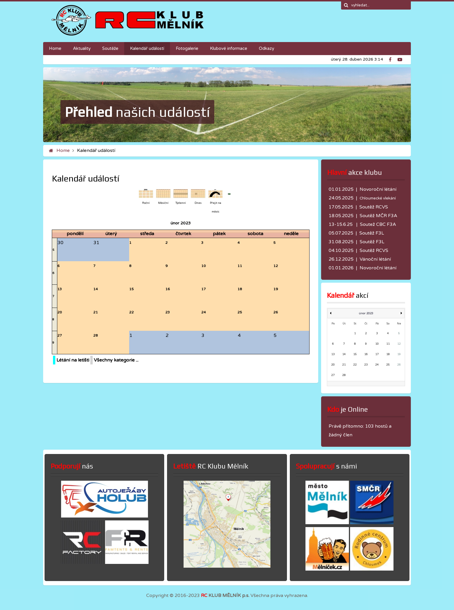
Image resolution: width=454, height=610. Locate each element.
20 (59, 312)
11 (239, 266)
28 (95, 335)
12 (275, 266)
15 (131, 289)
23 (167, 312)
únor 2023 (366, 313)
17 (203, 289)
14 (95, 289)
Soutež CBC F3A (378, 224)
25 (239, 312)
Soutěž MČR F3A (378, 216)
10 (203, 266)
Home (63, 150)
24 (203, 312)
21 (95, 312)
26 (275, 312)
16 (167, 289)
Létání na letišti (72, 360)
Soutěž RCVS (373, 207)
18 (239, 289)
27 (59, 335)
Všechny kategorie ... (116, 360)
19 (275, 289)
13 (59, 289)
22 (131, 312)
